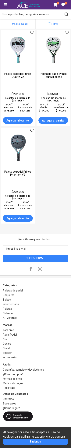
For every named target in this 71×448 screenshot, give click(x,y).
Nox (5, 339)
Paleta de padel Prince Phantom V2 (17, 173)
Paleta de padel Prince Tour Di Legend (53, 75)
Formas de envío (13, 378)
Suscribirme (35, 258)
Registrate (9, 387)
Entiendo (35, 441)
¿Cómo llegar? (11, 408)
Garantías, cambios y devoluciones (23, 369)
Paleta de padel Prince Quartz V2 (17, 75)
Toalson (7, 352)
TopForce (8, 330)
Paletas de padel (13, 290)
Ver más (10, 318)
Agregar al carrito (17, 120)
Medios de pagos (13, 383)
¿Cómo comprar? (13, 374)
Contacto (8, 399)
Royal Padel (10, 334)
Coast (6, 348)
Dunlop (7, 343)
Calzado (8, 313)
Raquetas (8, 295)
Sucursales (9, 403)
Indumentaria (11, 304)
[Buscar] (66, 14)
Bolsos (7, 299)
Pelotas (7, 308)
